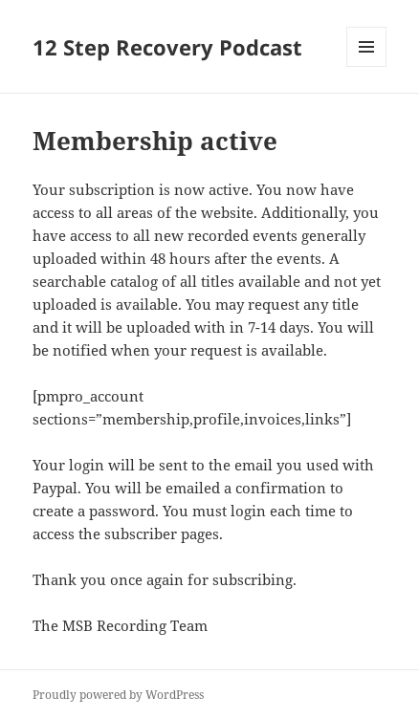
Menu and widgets (366, 66)
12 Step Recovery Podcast (167, 47)
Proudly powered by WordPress (118, 694)
